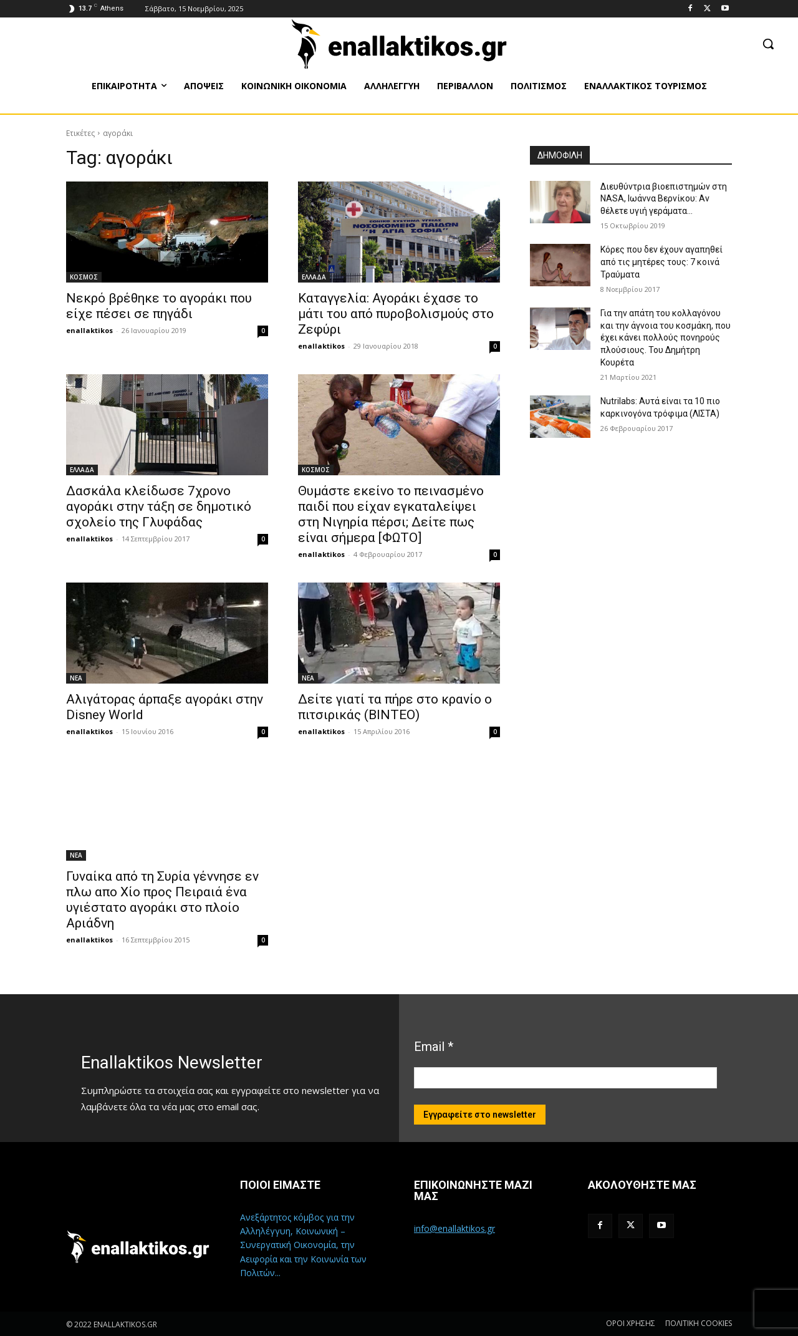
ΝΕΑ (76, 678)
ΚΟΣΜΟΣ (84, 277)
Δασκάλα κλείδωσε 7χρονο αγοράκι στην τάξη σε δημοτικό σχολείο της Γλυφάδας (158, 506)
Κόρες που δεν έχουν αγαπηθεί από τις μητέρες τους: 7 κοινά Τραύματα (661, 261)
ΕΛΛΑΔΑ (314, 277)
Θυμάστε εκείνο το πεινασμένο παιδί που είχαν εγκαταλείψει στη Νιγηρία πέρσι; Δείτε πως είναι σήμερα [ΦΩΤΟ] (391, 514)
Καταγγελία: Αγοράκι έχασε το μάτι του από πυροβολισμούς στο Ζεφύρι (396, 314)
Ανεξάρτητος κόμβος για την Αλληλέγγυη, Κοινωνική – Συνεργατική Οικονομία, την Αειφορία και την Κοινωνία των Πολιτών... (303, 1245)
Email (433, 1046)
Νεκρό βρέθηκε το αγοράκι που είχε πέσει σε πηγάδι (159, 306)
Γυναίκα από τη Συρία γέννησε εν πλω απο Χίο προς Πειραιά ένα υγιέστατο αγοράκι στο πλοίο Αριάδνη (162, 900)
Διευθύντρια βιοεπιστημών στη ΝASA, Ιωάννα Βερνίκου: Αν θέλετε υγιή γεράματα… (663, 199)
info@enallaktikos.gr (454, 1228)
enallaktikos (89, 330)
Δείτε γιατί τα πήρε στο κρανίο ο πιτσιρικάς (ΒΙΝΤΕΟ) (395, 707)
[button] (768, 44)
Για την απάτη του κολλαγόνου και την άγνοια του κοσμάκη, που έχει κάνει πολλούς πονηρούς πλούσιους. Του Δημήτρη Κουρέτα (665, 337)
